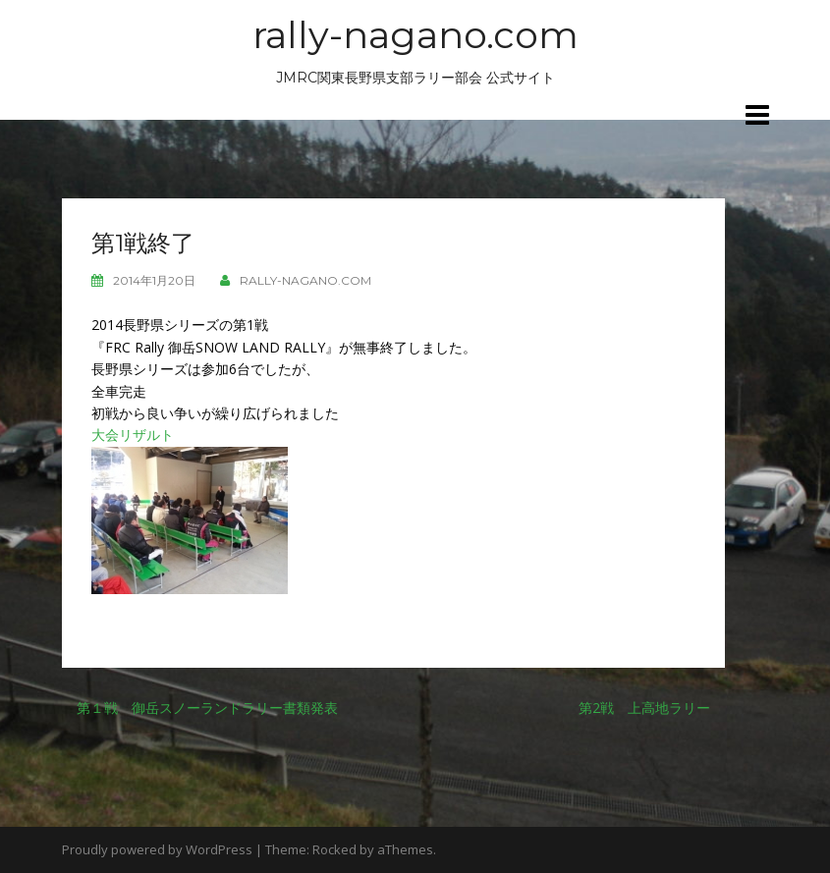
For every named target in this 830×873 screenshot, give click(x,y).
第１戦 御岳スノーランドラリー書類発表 (207, 707)
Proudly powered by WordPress (157, 849)
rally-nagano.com (415, 35)
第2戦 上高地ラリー (644, 707)
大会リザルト (132, 434)
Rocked (334, 849)
